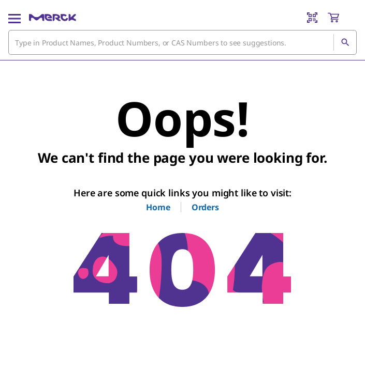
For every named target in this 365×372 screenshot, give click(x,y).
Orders (205, 207)
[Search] (344, 42)
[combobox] (182, 42)
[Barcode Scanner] (312, 17)
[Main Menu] (14, 17)
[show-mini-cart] (342, 17)
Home (158, 207)
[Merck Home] (52, 17)
